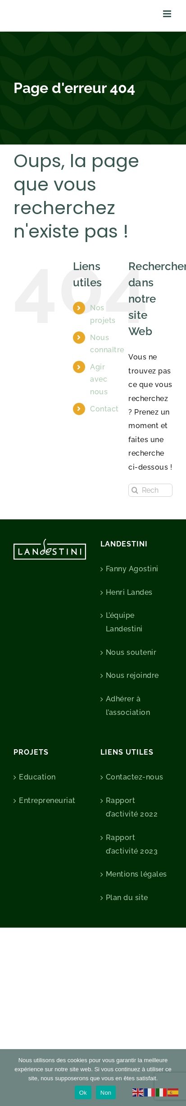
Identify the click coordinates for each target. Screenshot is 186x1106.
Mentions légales (136, 874)
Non (106, 1092)
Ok (83, 1092)
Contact (104, 409)
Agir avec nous (99, 379)
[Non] (174, 1077)
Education (37, 777)
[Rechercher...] (150, 490)
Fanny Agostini (132, 569)
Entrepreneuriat (47, 800)
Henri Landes (129, 592)
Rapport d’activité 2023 (132, 844)
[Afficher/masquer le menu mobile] (168, 14)
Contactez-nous (134, 777)
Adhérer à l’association (128, 706)
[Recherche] (134, 490)
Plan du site (127, 897)
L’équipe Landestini (124, 622)
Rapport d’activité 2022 (132, 807)
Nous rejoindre (132, 675)
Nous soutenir (131, 652)
